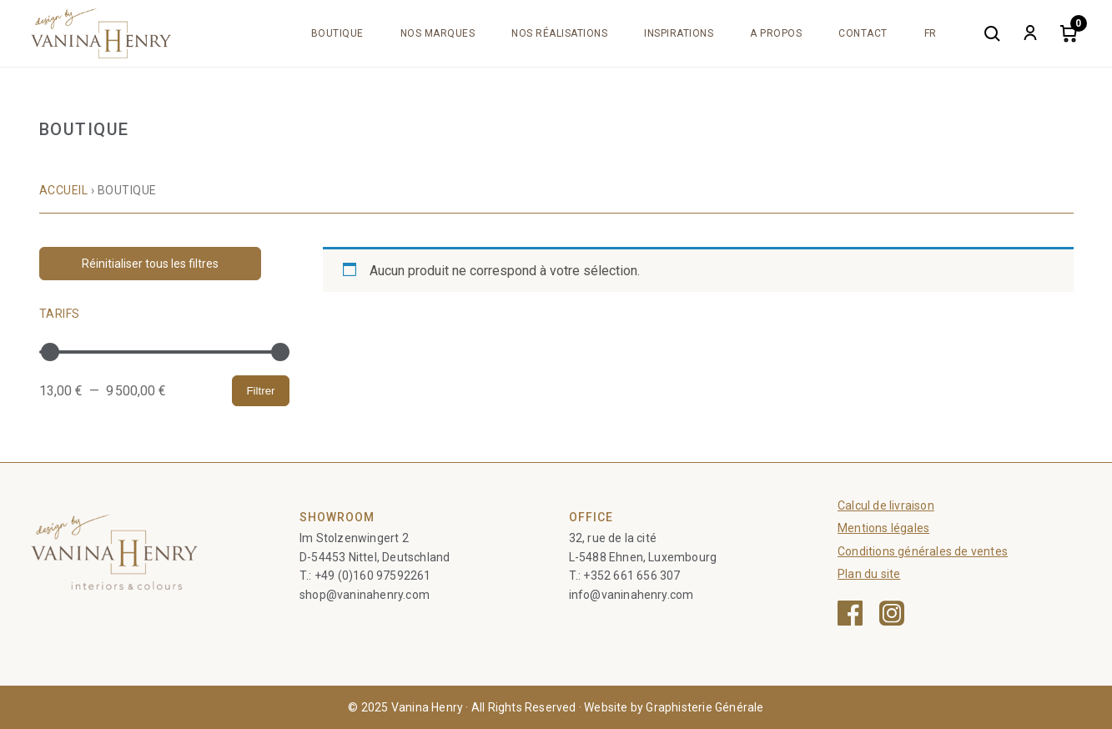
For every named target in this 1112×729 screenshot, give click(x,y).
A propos (776, 33)
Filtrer (260, 391)
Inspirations (678, 33)
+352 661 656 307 (631, 575)
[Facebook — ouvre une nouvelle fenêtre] (850, 613)
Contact (863, 33)
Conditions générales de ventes (923, 551)
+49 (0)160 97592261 (372, 575)
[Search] (992, 33)
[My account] (1030, 33)
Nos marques (437, 33)
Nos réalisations (559, 33)
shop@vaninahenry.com (364, 594)
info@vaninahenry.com (631, 594)
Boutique (337, 33)
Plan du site (869, 574)
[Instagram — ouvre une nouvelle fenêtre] (891, 613)
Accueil (63, 190)
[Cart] (1068, 33)
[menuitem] (930, 33)
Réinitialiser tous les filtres (150, 263)
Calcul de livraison (886, 505)
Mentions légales (883, 528)
